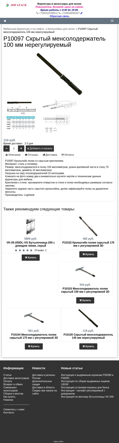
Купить (30, 257)
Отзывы (31, 154)
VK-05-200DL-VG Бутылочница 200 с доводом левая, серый (31, 244)
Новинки (8, 400)
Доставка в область (43, 387)
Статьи (7, 375)
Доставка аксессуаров (16, 378)
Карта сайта (58, 424)
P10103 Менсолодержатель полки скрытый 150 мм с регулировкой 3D (85, 290)
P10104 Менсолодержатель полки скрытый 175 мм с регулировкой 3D (34, 336)
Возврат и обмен (13, 384)
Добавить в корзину (39, 148)
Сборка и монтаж (13, 393)
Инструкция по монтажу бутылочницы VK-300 (87, 396)
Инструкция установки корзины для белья (85, 387)
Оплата (68, 154)
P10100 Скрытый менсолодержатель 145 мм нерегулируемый (88, 336)
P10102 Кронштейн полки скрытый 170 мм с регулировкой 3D (88, 244)
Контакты (8, 412)
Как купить (9, 396)
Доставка (50, 154)
